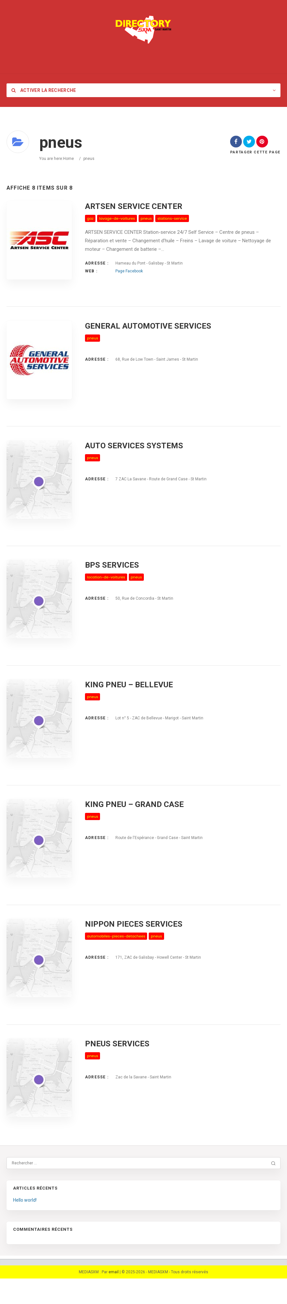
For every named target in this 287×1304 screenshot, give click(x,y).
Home (68, 158)
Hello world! (25, 1225)
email (114, 1297)
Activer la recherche (43, 90)
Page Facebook (129, 271)
